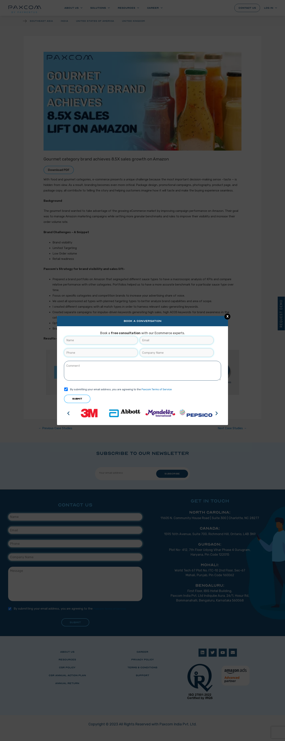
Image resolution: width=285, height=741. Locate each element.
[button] (68, 413)
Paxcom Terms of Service (157, 389)
